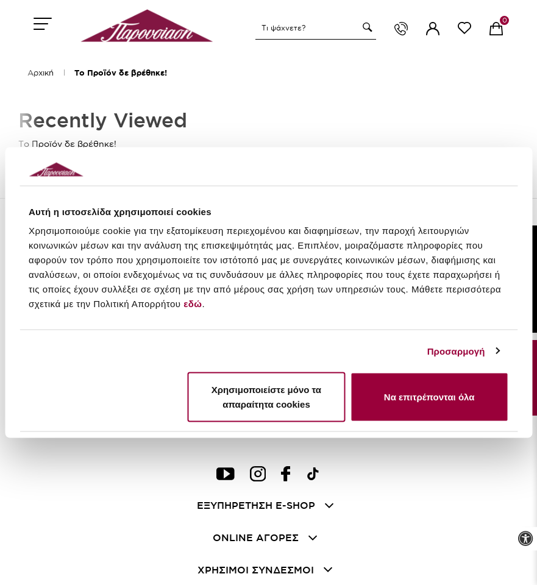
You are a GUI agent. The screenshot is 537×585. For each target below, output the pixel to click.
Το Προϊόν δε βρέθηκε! (120, 72)
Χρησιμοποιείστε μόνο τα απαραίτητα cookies (266, 397)
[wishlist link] (464, 30)
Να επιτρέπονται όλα (429, 397)
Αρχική (40, 72)
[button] (366, 27)
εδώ (192, 304)
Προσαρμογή (456, 351)
